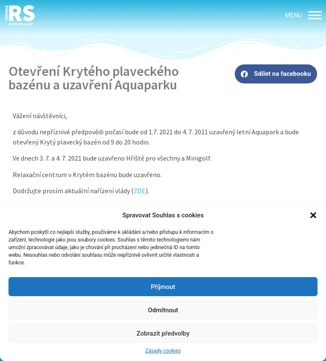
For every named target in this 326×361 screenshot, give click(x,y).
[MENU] (315, 15)
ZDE (140, 190)
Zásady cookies (162, 351)
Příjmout (163, 287)
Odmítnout (163, 310)
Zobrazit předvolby (163, 333)
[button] (313, 215)
